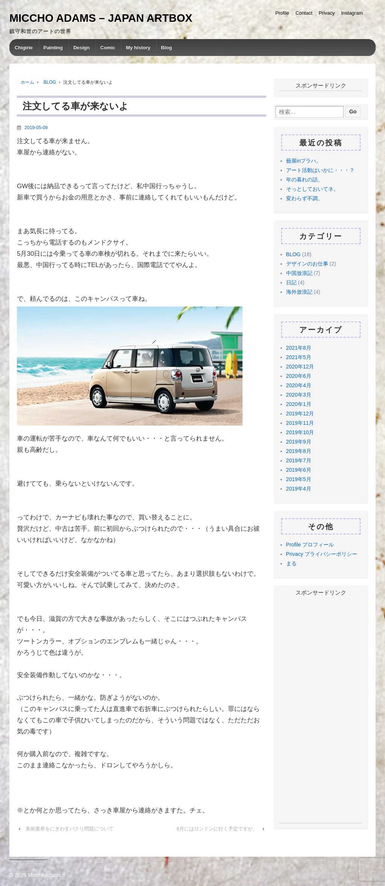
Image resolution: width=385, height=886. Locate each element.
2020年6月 (298, 376)
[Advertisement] (320, 710)
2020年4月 (298, 385)
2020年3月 (298, 395)
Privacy (327, 13)
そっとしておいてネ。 (312, 189)
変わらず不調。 (304, 198)
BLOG (50, 82)
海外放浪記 (299, 292)
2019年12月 (300, 414)
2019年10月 (300, 432)
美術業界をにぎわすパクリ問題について (70, 829)
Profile (282, 13)
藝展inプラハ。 (304, 161)
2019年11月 (300, 423)
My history (138, 47)
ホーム (27, 82)
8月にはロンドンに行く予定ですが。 (217, 829)
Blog (166, 47)
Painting (52, 47)
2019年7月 (298, 460)
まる (291, 563)
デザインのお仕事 (307, 264)
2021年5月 (298, 357)
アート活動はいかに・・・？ (320, 170)
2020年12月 (300, 367)
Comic (107, 47)
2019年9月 (298, 442)
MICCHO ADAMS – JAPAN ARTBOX (100, 18)
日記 (291, 282)
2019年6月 (298, 470)
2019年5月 (298, 479)
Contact (304, 13)
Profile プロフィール (310, 545)
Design (81, 47)
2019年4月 (298, 489)
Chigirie (24, 47)
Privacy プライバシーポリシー (322, 554)
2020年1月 (298, 404)
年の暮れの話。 (304, 180)
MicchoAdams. (44, 875)
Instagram (352, 13)
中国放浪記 (299, 273)
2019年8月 (298, 451)
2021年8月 (298, 348)
